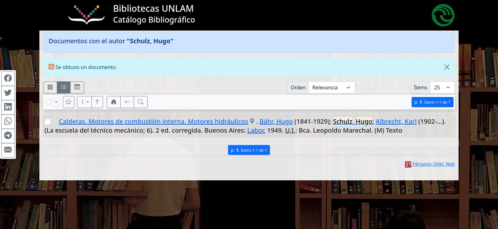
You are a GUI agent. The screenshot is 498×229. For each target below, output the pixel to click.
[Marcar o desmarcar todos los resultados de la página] (48, 101)
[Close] (446, 67)
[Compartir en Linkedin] (8, 107)
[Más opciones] (84, 102)
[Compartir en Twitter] (8, 93)
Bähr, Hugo (276, 121)
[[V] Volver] (127, 102)
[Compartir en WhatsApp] (8, 121)
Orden (298, 87)
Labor (255, 130)
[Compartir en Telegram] (8, 136)
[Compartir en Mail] (8, 150)
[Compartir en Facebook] (8, 79)
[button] (97, 102)
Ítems (420, 87)
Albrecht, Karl (396, 121)
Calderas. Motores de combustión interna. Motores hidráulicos (153, 121)
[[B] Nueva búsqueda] (141, 102)
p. (432, 102)
